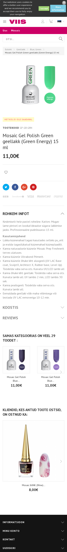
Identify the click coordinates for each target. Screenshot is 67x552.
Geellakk (20, 49)
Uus (5, 30)
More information (58, 8)
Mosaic (15, 30)
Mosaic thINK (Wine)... (33, 485)
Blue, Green (35, 49)
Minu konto (11, 531)
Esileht (8, 49)
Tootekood (11, 127)
